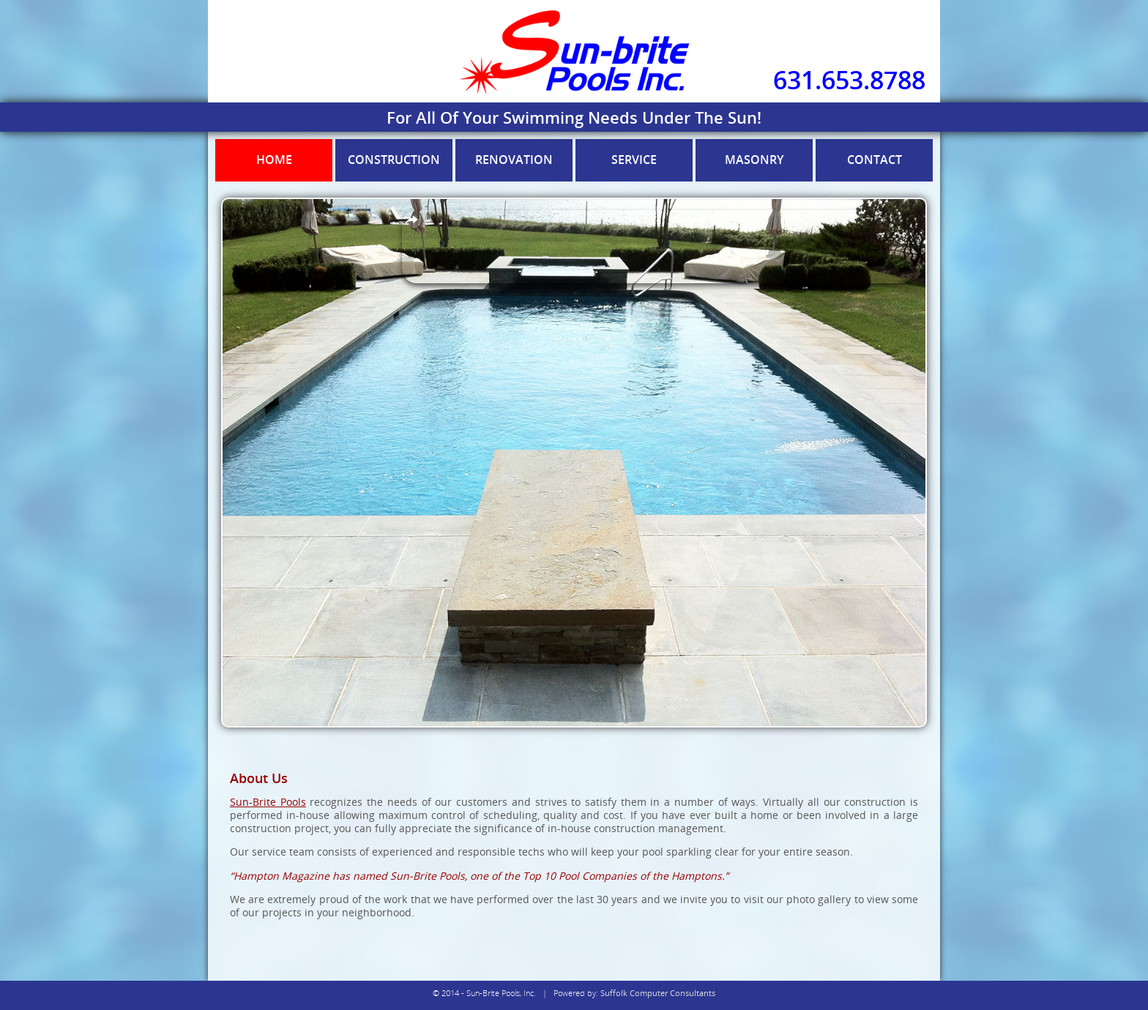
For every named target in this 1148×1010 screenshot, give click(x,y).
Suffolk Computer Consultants (657, 992)
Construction (394, 160)
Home (274, 160)
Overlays (412, 220)
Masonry (754, 160)
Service (634, 160)
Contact (874, 160)
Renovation (514, 160)
